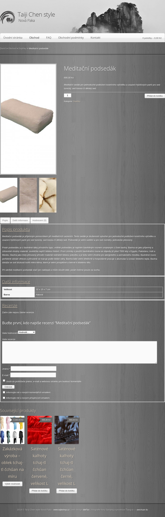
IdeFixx (86, 510)
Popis (5, 220)
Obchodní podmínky (71, 37)
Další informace (20, 220)
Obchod (34, 37)
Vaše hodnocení (10, 333)
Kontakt (95, 37)
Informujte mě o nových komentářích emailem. (28, 392)
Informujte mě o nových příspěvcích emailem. (28, 398)
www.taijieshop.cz (61, 510)
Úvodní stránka (12, 37)
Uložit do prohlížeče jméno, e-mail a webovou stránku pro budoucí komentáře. (44, 381)
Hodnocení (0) (39, 220)
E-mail (6, 375)
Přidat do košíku (155, 96)
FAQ (48, 37)
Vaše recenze (8, 339)
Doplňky (22, 48)
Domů (3, 48)
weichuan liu (142, 510)
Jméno (6, 369)
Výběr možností (12, 484)
